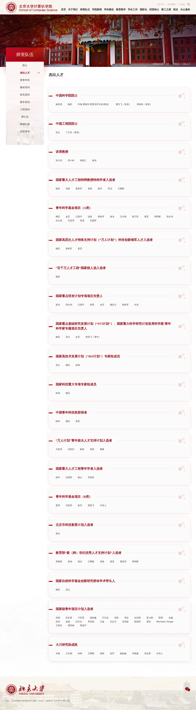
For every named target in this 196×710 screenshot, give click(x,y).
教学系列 (25, 102)
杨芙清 (59, 111)
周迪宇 (83, 632)
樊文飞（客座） (123, 111)
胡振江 (83, 167)
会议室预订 (171, 4)
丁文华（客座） (73, 139)
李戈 (110, 195)
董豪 (102, 456)
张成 (82, 227)
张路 (68, 195)
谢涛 (94, 167)
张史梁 (69, 624)
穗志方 (113, 311)
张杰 (58, 628)
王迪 (102, 628)
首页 (167, 64)
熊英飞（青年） (93, 343)
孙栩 (58, 624)
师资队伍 (176, 64)
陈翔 (161, 624)
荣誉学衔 (25, 80)
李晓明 (59, 568)
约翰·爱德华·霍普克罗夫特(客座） (94, 111)
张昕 (116, 624)
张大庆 (59, 167)
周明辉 (157, 223)
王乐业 (105, 624)
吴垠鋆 (125, 628)
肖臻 (58, 660)
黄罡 (146, 223)
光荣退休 (25, 131)
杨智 (82, 456)
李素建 (135, 660)
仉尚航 (137, 624)
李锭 (126, 624)
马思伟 (71, 227)
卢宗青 (81, 624)
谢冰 (112, 223)
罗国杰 (91, 484)
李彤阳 (91, 628)
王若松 (59, 632)
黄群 (92, 456)
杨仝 (80, 484)
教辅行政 (25, 124)
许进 (136, 311)
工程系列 (25, 109)
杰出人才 (186, 64)
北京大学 (160, 4)
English (182, 4)
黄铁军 (79, 195)
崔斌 (90, 195)
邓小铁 (71, 167)
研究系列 (25, 94)
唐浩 (148, 628)
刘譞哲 (93, 227)
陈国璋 (137, 628)
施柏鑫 (93, 624)
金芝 (68, 223)
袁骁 (68, 628)
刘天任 (79, 628)
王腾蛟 (121, 195)
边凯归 (71, 456)
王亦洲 (123, 223)
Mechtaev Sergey (165, 628)
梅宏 (70, 111)
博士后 (25, 116)
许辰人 (103, 512)
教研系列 (25, 87)
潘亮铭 (71, 632)
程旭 (78, 371)
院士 (24, 65)
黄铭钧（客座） (144, 111)
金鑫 (171, 624)
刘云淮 (59, 227)
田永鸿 (169, 223)
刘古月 (113, 628)
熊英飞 (91, 512)
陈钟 (58, 428)
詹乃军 (135, 223)
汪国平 (79, 223)
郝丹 (100, 195)
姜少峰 (149, 624)
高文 (58, 139)
